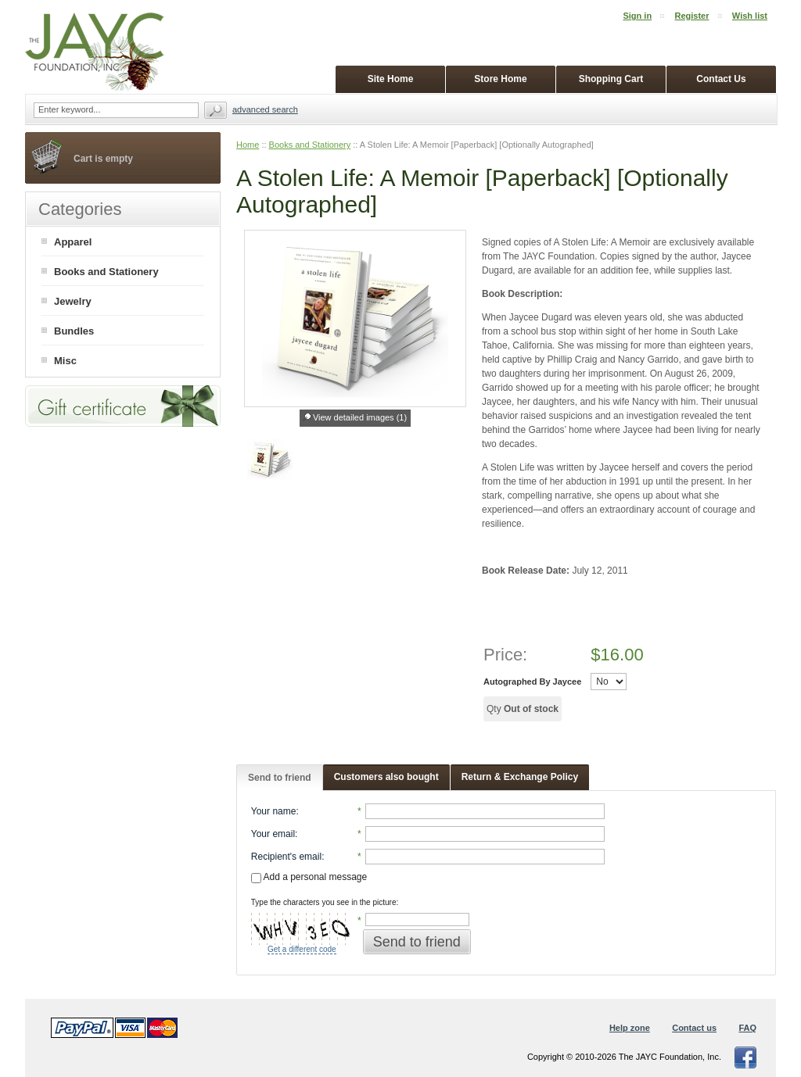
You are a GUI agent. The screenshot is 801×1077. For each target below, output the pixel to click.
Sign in (637, 15)
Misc (65, 361)
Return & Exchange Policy (520, 776)
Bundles (74, 331)
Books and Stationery (310, 144)
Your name (273, 811)
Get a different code (302, 949)
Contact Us (720, 78)
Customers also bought (386, 776)
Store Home (500, 78)
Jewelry (73, 301)
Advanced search (265, 109)
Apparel (73, 242)
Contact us (694, 1027)
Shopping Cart (611, 78)
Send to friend (279, 777)
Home (247, 144)
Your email (273, 833)
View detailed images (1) (360, 417)
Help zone (629, 1027)
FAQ (747, 1027)
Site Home (391, 78)
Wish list (749, 15)
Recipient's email (286, 856)
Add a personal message (309, 876)
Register (691, 15)
